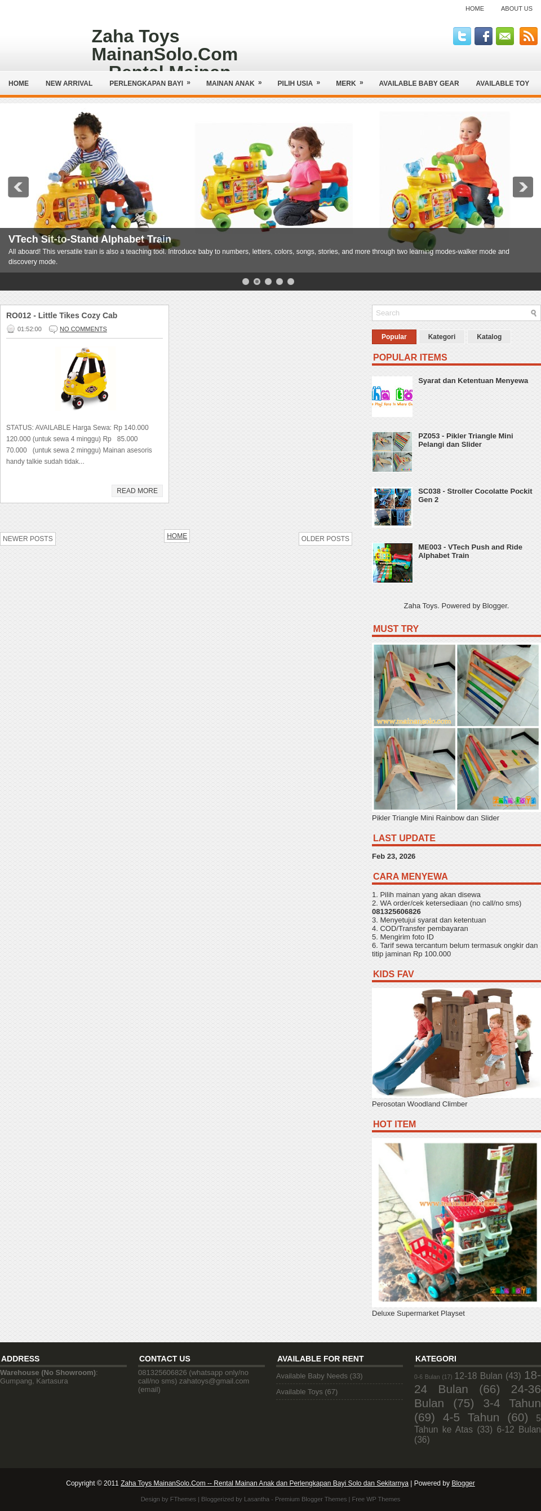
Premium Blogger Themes (311, 1499)
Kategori (442, 337)
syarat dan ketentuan (452, 920)
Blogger (494, 605)
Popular (394, 337)
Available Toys (299, 1391)
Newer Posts (28, 539)
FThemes (183, 1499)
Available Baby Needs (312, 1376)
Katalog (489, 337)
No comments (83, 329)
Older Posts (325, 539)
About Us (517, 8)
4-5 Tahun (471, 1417)
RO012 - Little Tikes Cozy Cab (61, 315)
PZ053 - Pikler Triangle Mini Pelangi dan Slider (465, 440)
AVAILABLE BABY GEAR (419, 83)
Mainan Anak (237, 79)
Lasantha (256, 1499)
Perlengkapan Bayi (153, 79)
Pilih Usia (303, 79)
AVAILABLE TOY (503, 83)
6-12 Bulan (519, 1429)
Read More (137, 491)
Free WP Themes (376, 1499)
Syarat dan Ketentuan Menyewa (473, 380)
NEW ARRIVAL (69, 83)
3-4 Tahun (513, 1402)
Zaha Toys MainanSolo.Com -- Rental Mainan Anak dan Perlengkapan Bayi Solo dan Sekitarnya (265, 1483)
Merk (353, 79)
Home (474, 8)
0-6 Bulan (427, 1377)
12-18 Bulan (479, 1376)
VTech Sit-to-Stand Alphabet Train (89, 239)
